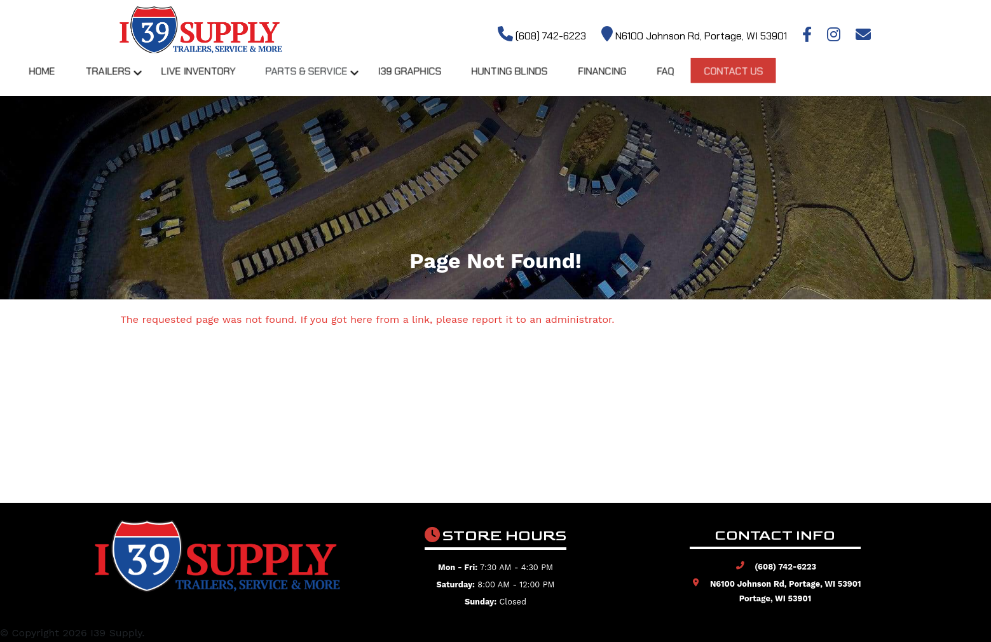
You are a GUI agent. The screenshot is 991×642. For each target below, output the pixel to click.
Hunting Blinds (622, 82)
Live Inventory (305, 82)
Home (146, 82)
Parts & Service (415, 82)
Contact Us (850, 82)
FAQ (780, 82)
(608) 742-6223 (542, 36)
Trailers (213, 82)
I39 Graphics (520, 82)
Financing (716, 82)
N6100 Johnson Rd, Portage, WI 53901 (694, 36)
